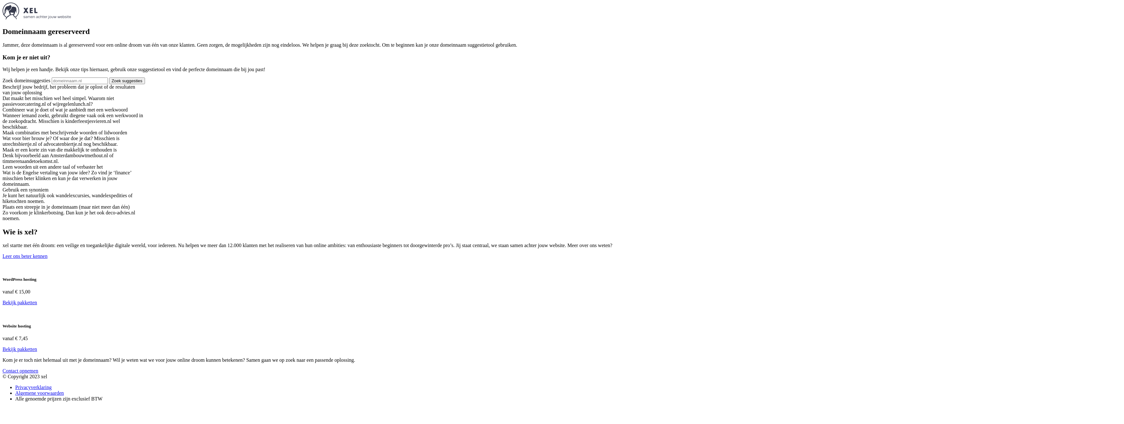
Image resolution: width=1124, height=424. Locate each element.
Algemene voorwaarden (39, 393)
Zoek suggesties (127, 80)
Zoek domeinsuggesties (26, 80)
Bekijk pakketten (20, 302)
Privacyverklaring (33, 387)
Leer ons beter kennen (25, 256)
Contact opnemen (20, 371)
